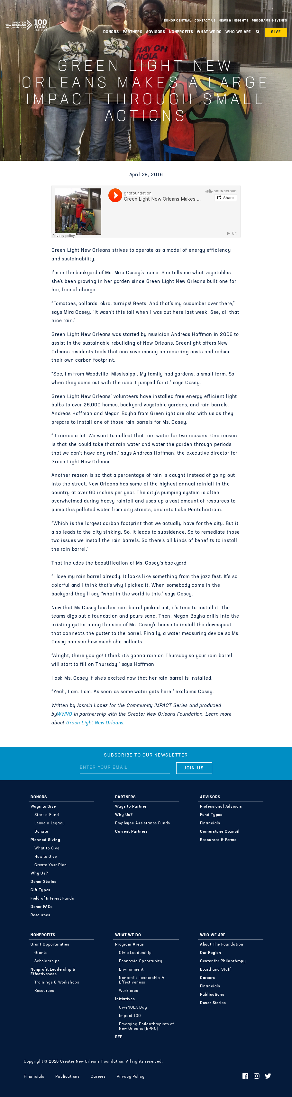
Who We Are (238, 32)
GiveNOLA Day (133, 1008)
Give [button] (276, 32)
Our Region (210, 953)
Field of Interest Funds (52, 899)
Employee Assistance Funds (142, 823)
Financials (210, 823)
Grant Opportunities (50, 945)
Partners (132, 32)
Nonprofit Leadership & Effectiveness (53, 972)
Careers (207, 978)
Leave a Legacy (49, 823)
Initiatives (125, 999)
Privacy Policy (131, 1077)
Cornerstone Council (220, 832)
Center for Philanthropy (223, 961)
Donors (111, 32)
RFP (119, 1037)
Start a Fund (46, 815)
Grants (41, 953)
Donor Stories (44, 882)
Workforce (128, 991)
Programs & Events (269, 21)
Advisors (155, 32)
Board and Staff (215, 970)
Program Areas (129, 945)
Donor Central (177, 21)
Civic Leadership (135, 953)
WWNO (64, 714)
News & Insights (234, 21)
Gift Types (40, 890)
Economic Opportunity (140, 961)
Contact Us (205, 21)
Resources (40, 915)
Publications (212, 995)
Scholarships (47, 961)
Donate (41, 832)
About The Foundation (221, 945)
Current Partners (131, 832)
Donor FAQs (42, 907)
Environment (131, 970)
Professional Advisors (221, 807)
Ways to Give (43, 807)
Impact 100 (130, 1016)
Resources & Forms (218, 840)
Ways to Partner (131, 807)
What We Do (209, 32)
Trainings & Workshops (56, 982)
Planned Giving (45, 840)
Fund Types (211, 815)
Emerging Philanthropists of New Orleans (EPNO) (146, 1026)
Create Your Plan (50, 865)
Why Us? (40, 873)
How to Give (45, 857)
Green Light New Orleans (94, 723)
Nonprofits (181, 32)
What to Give (46, 848)
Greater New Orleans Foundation (26, 19)
